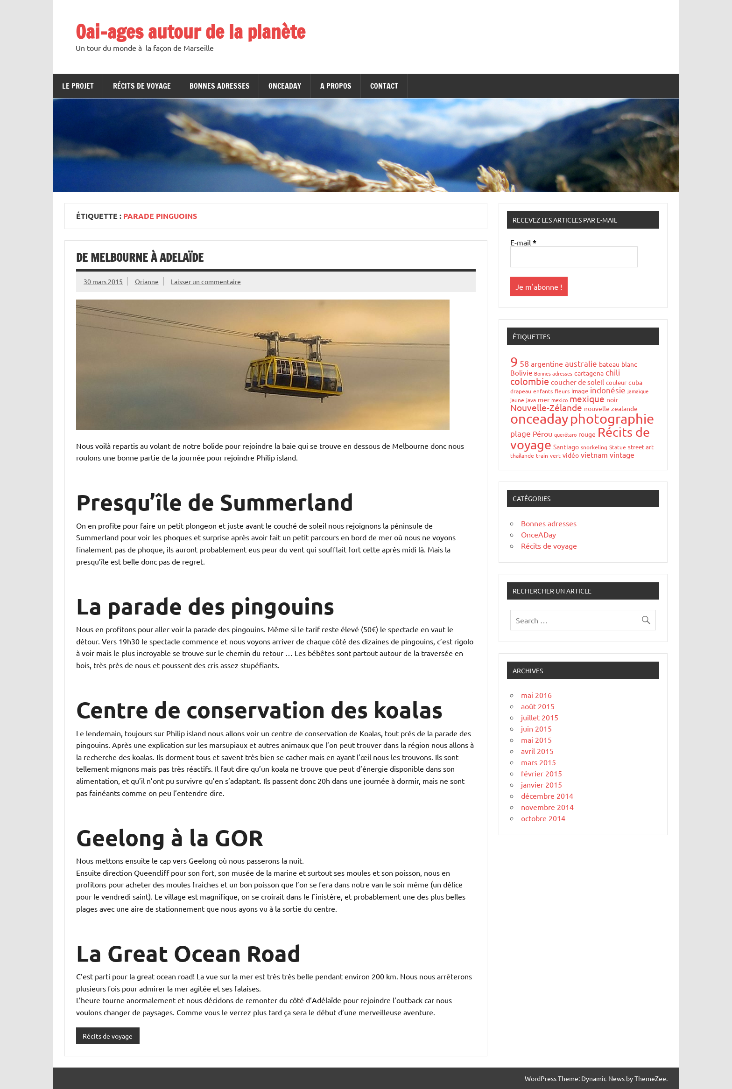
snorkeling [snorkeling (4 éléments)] (594, 447)
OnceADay (284, 86)
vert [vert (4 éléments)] (555, 455)
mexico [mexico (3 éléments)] (559, 400)
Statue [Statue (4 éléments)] (617, 447)
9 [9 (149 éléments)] (514, 362)
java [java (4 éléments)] (531, 400)
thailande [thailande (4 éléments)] (522, 455)
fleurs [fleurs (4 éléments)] (562, 391)
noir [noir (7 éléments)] (612, 399)
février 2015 (541, 773)
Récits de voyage (142, 86)
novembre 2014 (547, 806)
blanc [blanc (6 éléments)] (629, 364)
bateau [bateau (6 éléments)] (609, 364)
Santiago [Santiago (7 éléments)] (566, 446)
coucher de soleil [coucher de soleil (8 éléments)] (577, 381)
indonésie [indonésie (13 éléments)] (608, 390)
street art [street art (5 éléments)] (641, 447)
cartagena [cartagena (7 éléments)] (589, 373)
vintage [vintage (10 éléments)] (622, 454)
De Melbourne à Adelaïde (140, 257)
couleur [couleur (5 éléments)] (616, 382)
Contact (384, 86)
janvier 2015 (541, 784)
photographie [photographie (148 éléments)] (612, 418)
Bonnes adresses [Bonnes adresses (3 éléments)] (553, 373)
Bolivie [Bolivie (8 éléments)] (521, 372)
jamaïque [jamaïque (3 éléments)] (637, 391)
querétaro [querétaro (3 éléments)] (565, 434)
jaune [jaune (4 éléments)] (517, 400)
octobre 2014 (543, 818)
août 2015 (538, 706)
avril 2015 (537, 750)
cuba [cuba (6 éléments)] (635, 382)
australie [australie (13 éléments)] (581, 363)
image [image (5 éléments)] (579, 391)
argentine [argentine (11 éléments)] (547, 363)
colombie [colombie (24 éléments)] (529, 381)
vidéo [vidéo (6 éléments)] (571, 455)
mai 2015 (536, 739)
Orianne (147, 281)
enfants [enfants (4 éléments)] (543, 391)
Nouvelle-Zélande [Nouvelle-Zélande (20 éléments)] (546, 407)
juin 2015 (536, 728)
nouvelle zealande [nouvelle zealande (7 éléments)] (611, 408)
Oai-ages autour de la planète (190, 31)
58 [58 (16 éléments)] (524, 363)
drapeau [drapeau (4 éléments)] (520, 391)
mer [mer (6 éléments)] (543, 399)
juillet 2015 (539, 717)
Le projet (78, 86)
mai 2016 (536, 694)
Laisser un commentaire (206, 281)
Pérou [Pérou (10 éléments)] (542, 433)
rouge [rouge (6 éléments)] (587, 434)
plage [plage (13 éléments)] (520, 433)
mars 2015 (538, 762)
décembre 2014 (547, 795)
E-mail (523, 242)
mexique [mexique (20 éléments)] (587, 398)
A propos (336, 86)
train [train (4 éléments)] (542, 455)
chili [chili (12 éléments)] (612, 372)
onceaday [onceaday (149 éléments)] (539, 418)
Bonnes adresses (220, 86)
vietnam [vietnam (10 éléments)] (594, 454)
